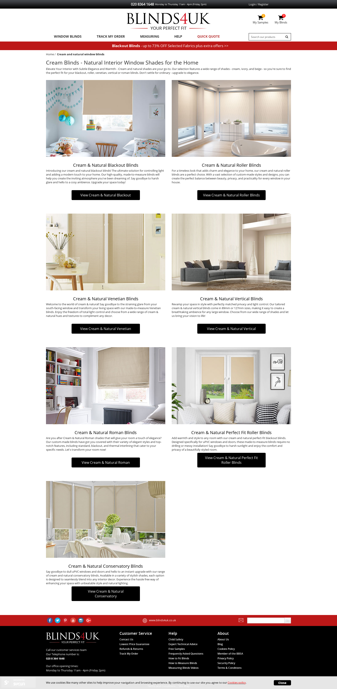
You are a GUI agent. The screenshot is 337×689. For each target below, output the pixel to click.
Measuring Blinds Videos (183, 668)
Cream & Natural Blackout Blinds (105, 166)
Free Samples (176, 649)
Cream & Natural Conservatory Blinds (105, 567)
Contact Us (126, 639)
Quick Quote (197, 37)
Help (169, 37)
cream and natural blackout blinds (88, 172)
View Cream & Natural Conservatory (106, 595)
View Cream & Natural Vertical (231, 329)
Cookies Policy (226, 649)
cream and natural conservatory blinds (74, 576)
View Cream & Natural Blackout (105, 196)
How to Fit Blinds (178, 658)
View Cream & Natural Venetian (105, 329)
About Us (223, 639)
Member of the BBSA (230, 653)
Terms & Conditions (230, 668)
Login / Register (258, 4)
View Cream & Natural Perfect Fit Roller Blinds (231, 461)
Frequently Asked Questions (185, 653)
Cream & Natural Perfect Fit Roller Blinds (231, 433)
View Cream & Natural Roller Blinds (231, 196)
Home (50, 55)
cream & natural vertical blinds (191, 309)
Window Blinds (66, 37)
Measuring (142, 37)
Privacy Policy (226, 658)
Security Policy (226, 663)
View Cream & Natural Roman (106, 463)
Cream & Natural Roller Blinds (231, 166)
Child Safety (175, 639)
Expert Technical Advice (183, 644)
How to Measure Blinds (182, 663)
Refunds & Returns (131, 649)
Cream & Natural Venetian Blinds (105, 300)
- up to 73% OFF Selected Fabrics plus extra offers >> (170, 46)
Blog (220, 644)
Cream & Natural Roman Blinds (106, 433)
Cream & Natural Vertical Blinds (231, 300)
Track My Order (106, 37)
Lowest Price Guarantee (134, 644)
